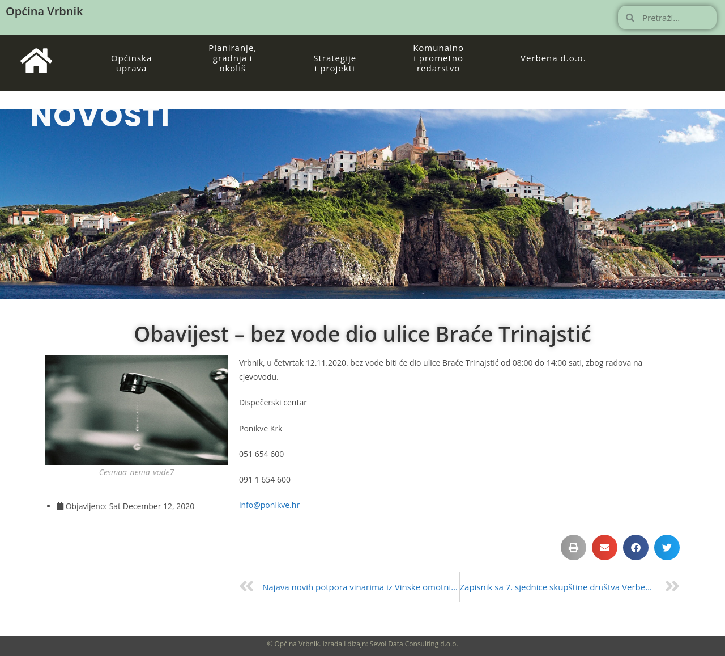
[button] (573, 547)
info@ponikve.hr (269, 505)
